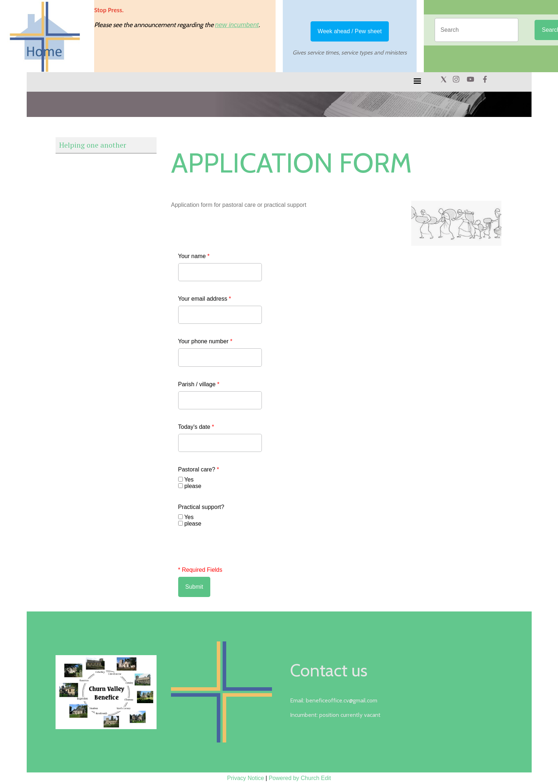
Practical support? (201, 507)
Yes (189, 479)
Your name (194, 256)
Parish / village (199, 384)
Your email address (204, 299)
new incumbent (237, 25)
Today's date (196, 427)
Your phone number (205, 341)
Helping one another (92, 145)
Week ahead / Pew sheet (350, 31)
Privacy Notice (245, 778)
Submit (194, 587)
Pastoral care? (198, 469)
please (192, 486)
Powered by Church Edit (300, 778)
